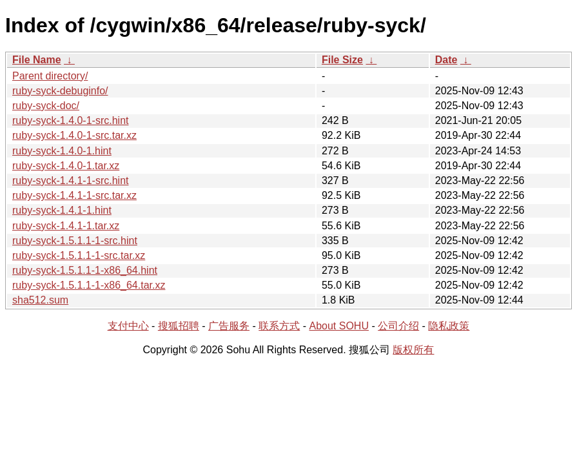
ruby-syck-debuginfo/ (60, 90)
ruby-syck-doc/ (45, 105)
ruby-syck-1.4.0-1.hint (62, 150)
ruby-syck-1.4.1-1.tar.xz (65, 225)
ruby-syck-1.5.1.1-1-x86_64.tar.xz (88, 285)
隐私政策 (448, 325)
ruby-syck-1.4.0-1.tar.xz (65, 165)
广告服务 (228, 325)
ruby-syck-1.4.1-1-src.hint (70, 180)
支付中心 (128, 325)
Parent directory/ (50, 75)
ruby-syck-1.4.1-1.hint (62, 210)
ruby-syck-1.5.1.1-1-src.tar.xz (78, 255)
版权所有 (413, 349)
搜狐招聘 (178, 325)
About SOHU (338, 325)
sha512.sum (40, 299)
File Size (342, 59)
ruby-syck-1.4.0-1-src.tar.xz (74, 135)
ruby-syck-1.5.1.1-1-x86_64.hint (84, 270)
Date (446, 59)
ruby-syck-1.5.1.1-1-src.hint (74, 240)
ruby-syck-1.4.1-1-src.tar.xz (74, 195)
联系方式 (279, 325)
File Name (36, 59)
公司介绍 (398, 325)
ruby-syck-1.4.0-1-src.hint (70, 120)
